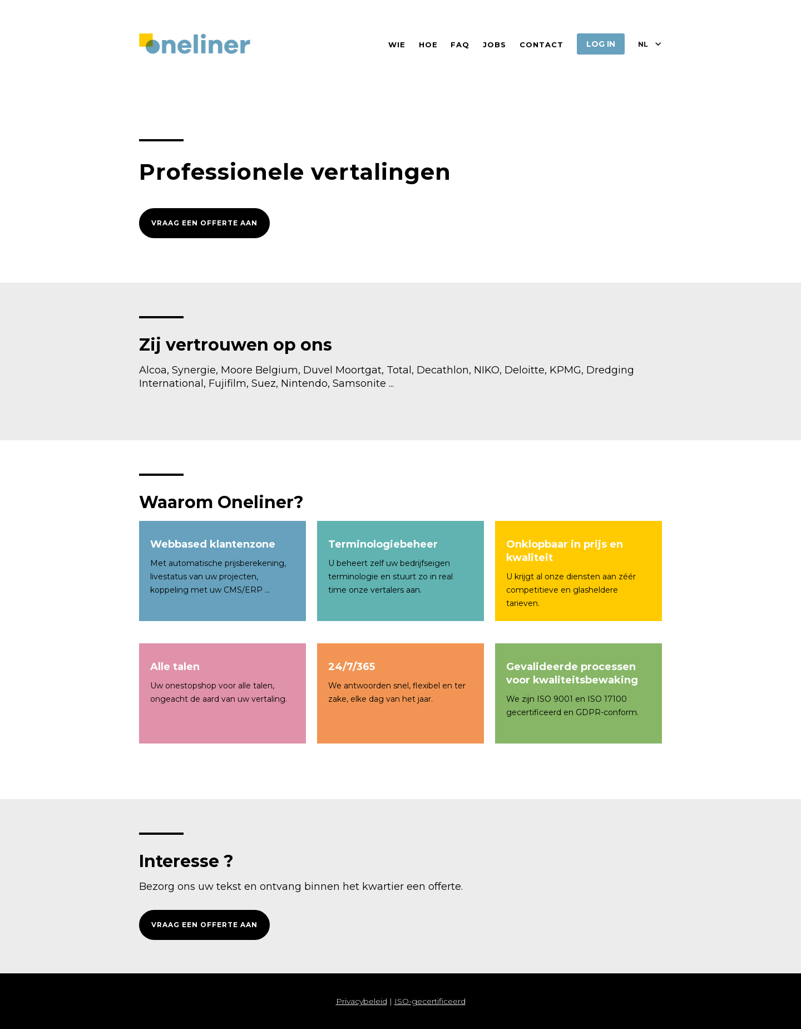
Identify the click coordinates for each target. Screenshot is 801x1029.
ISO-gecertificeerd (430, 1001)
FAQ (460, 44)
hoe (428, 44)
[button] (650, 44)
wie (397, 44)
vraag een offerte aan (204, 223)
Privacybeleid (361, 1001)
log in (600, 44)
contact (541, 44)
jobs (494, 44)
